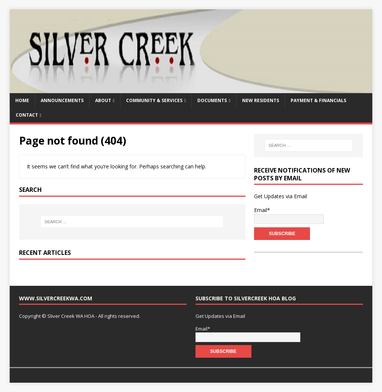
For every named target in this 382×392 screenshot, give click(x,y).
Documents (212, 100)
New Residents (260, 100)
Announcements (62, 100)
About (103, 100)
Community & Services (154, 100)
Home (22, 100)
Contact (27, 115)
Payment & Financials (318, 100)
